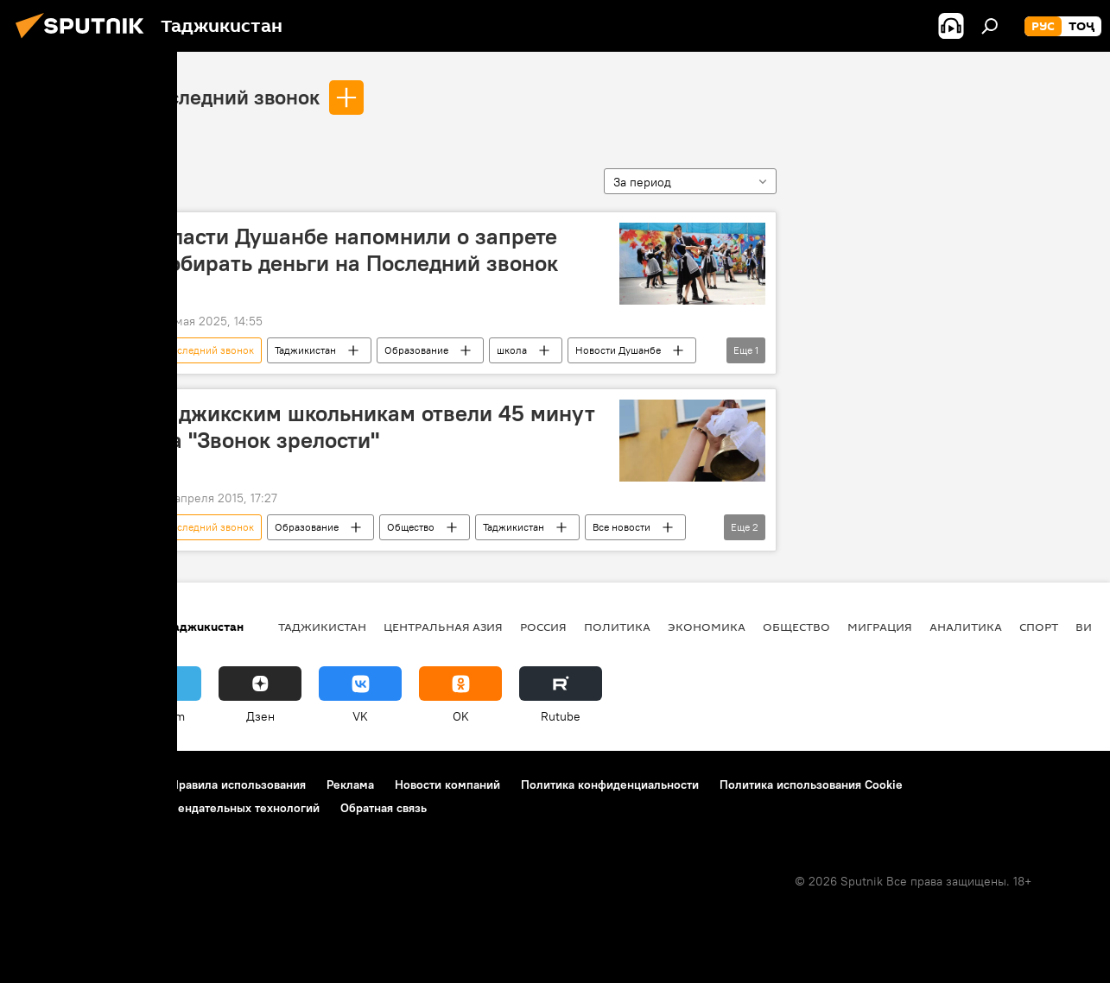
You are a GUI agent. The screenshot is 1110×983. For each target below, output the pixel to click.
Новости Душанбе (618, 349)
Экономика (706, 626)
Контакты (123, 784)
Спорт (1038, 626)
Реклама (350, 784)
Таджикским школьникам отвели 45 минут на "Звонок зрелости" (376, 427)
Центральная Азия (443, 626)
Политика (617, 626)
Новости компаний (447, 784)
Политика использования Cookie (811, 784)
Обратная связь (383, 808)
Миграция (879, 626)
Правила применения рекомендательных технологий (169, 808)
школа (512, 349)
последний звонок (233, 97)
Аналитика (965, 626)
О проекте (47, 784)
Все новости (621, 526)
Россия (543, 626)
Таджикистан (305, 349)
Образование (416, 349)
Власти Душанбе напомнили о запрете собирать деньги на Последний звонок (357, 250)
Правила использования (238, 784)
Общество (410, 526)
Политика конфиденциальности (610, 784)
